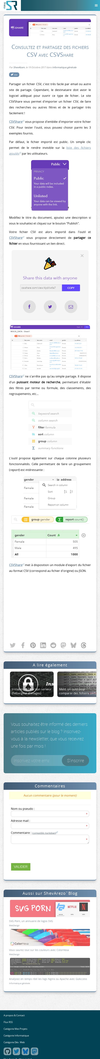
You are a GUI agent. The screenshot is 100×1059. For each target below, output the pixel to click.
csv (15, 74)
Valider (21, 867)
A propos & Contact (14, 1015)
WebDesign (14, 925)
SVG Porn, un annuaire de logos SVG (31, 921)
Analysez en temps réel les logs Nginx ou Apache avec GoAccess (48, 979)
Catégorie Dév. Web (14, 1042)
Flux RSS (8, 1022)
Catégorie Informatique (16, 1035)
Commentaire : (34, 833)
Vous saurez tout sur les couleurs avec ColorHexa (39, 950)
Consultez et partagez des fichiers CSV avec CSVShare (50, 50)
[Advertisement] (50, 607)
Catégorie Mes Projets (15, 1028)
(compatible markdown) (44, 832)
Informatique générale (64, 67)
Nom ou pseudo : (23, 809)
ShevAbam (19, 67)
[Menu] (96, 5)
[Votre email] (50, 760)
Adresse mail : (20, 821)
